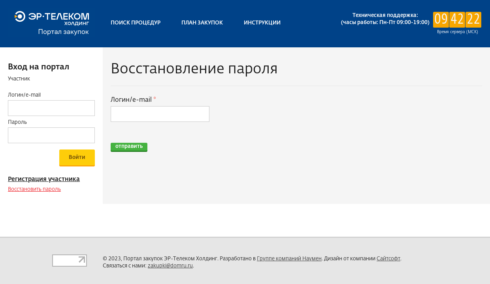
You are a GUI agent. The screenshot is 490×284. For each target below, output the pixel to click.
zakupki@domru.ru (170, 266)
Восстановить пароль (34, 189)
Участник (19, 79)
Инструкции (262, 23)
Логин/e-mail (132, 100)
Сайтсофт (388, 259)
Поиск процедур (135, 23)
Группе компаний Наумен (289, 259)
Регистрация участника (44, 179)
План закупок (202, 23)
